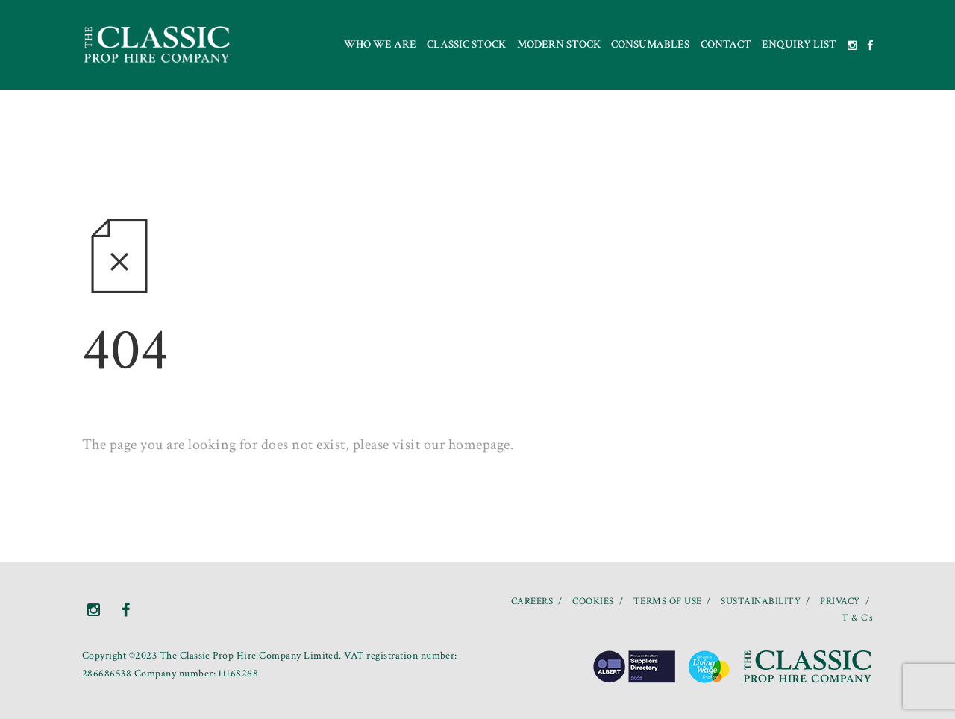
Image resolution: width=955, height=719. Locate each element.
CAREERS (532, 601)
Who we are (380, 44)
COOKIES (592, 601)
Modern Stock (559, 44)
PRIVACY (840, 601)
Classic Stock (466, 44)
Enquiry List (799, 44)
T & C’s (857, 618)
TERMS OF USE (667, 601)
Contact (726, 44)
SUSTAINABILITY (761, 601)
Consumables (650, 44)
